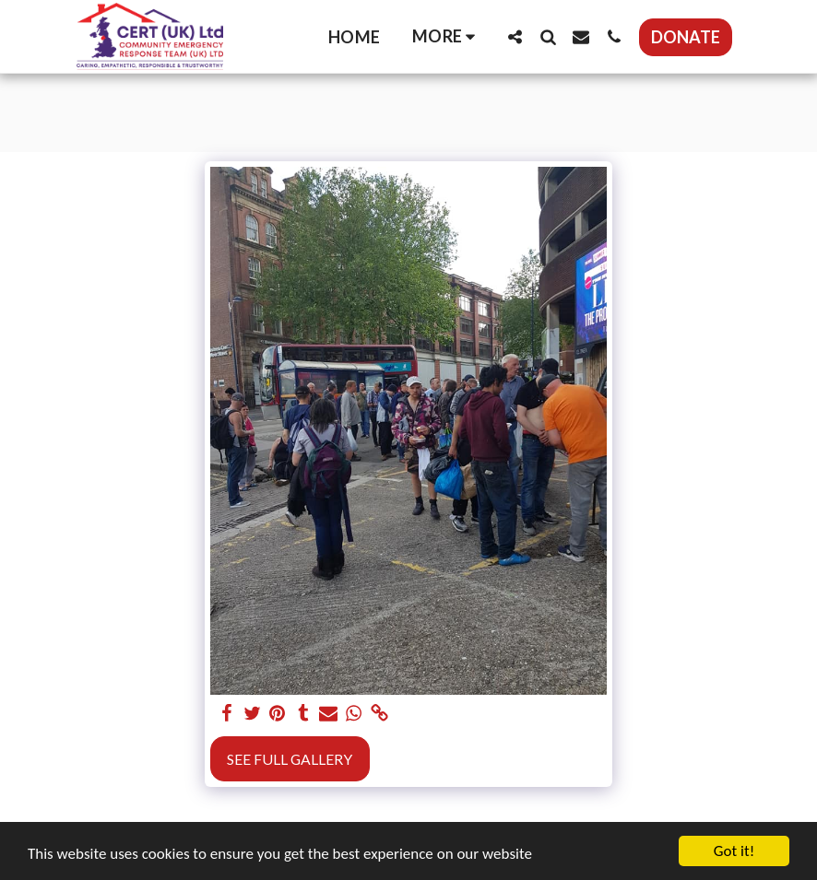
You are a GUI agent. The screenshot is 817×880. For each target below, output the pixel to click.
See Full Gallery (289, 759)
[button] (514, 36)
